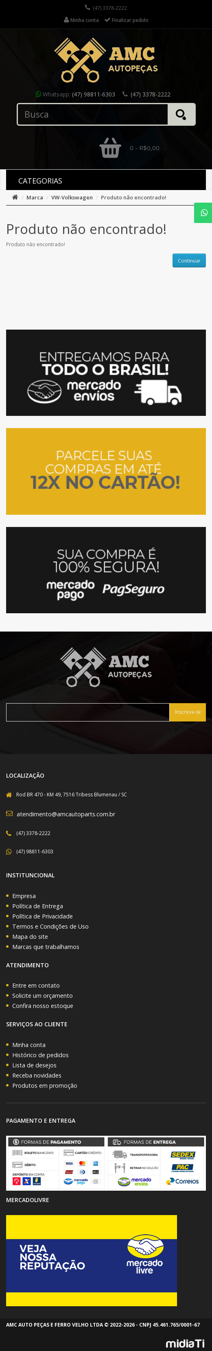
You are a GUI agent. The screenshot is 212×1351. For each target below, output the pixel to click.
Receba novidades (36, 1075)
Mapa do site (30, 936)
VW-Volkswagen (72, 197)
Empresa (24, 896)
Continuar (189, 260)
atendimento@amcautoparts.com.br (66, 814)
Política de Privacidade (42, 916)
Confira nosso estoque (42, 1006)
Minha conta (29, 1045)
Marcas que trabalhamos (45, 947)
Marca (34, 197)
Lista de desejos (34, 1065)
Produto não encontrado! (133, 197)
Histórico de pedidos (40, 1055)
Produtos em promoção (44, 1085)
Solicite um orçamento (42, 995)
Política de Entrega (37, 906)
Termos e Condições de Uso (50, 926)
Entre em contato (36, 985)
